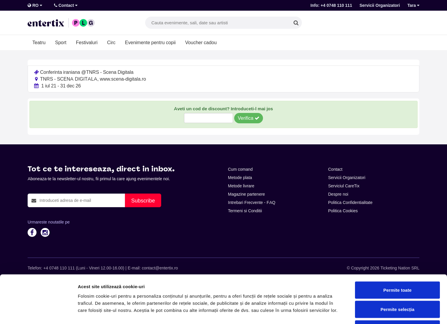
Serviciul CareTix (343, 186)
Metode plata (240, 177)
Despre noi (338, 194)
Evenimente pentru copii (150, 42)
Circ (111, 42)
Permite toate (397, 246)
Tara (413, 5)
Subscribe (143, 200)
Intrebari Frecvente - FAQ (251, 202)
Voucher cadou (201, 42)
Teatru (38, 42)
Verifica (248, 118)
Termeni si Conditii (245, 210)
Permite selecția (397, 265)
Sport (60, 42)
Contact (65, 5)
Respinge (397, 285)
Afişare (297, 312)
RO (35, 5)
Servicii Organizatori (379, 5)
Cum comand (240, 169)
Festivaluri (87, 42)
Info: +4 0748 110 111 (331, 5)
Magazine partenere (246, 194)
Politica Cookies (343, 210)
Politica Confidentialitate (350, 202)
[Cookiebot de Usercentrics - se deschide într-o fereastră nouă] (38, 312)
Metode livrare (241, 186)
